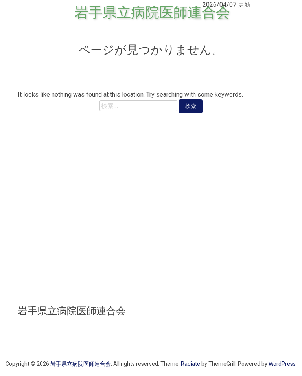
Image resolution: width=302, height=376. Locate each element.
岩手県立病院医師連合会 (152, 12)
